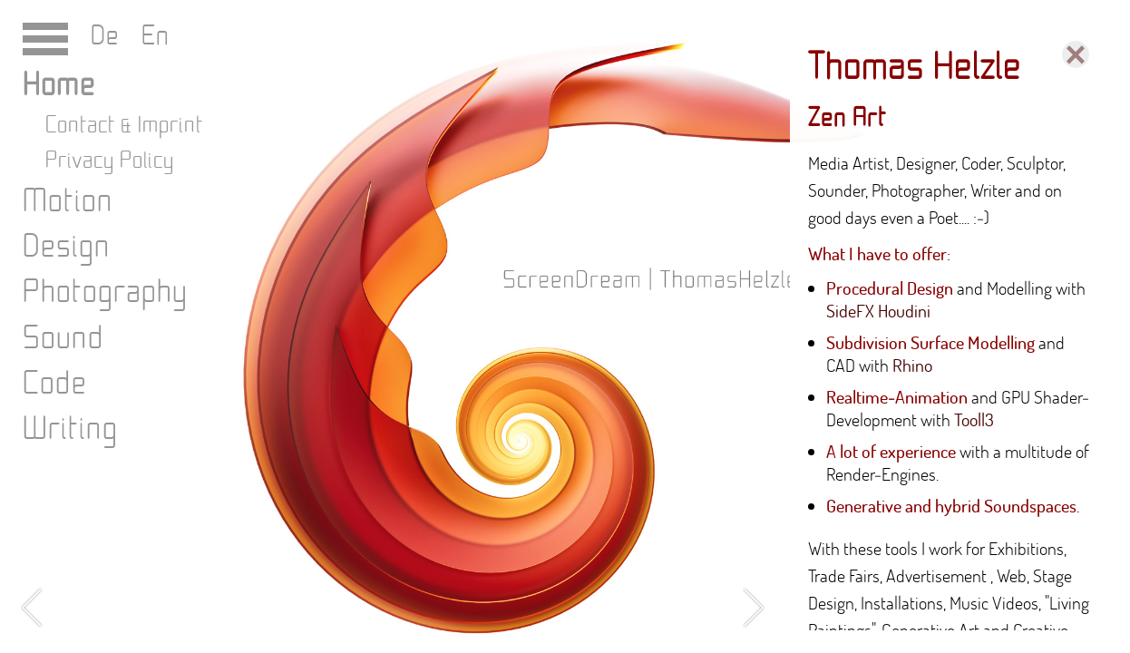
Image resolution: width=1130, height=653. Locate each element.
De (109, 36)
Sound (63, 339)
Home (59, 86)
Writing (70, 429)
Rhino (912, 365)
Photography (105, 292)
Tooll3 (974, 419)
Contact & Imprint (124, 125)
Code (55, 384)
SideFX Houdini (878, 310)
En (148, 36)
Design (67, 247)
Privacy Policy (109, 161)
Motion (68, 202)
